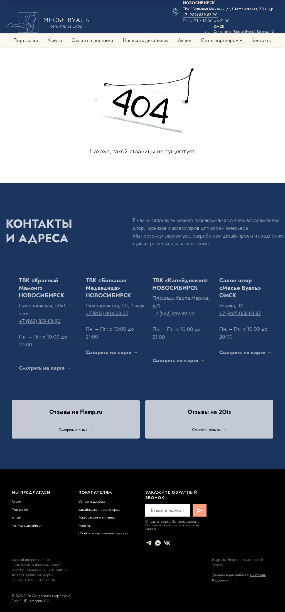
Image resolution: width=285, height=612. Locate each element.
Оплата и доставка (92, 40)
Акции (184, 40)
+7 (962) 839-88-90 (200, 15)
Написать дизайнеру (145, 40)
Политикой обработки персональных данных (172, 527)
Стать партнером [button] (220, 40)
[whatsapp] (157, 542)
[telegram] (148, 542)
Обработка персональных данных (103, 533)
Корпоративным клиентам (96, 517)
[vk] (167, 542)
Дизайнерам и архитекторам (98, 509)
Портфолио (25, 40)
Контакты (261, 40)
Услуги (55, 40)
